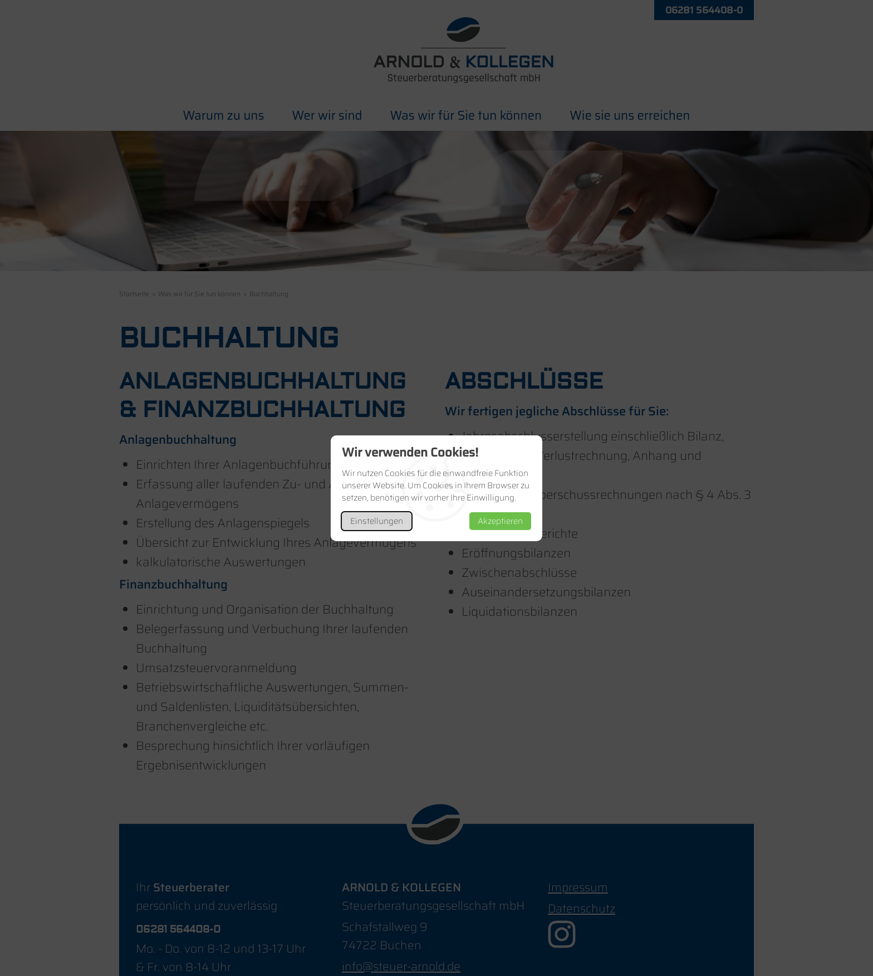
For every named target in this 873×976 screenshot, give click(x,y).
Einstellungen (376, 521)
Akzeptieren (500, 521)
